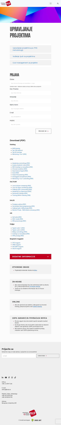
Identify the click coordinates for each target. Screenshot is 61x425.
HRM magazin (16, 245)
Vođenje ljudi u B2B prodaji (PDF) (22, 208)
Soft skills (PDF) (17, 217)
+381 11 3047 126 (7, 383)
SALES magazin (17, 248)
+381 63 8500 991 (7, 397)
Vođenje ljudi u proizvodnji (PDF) (22, 189)
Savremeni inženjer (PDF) (19, 193)
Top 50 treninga (17, 152)
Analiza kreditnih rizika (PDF (20, 165)
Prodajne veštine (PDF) (19, 204)
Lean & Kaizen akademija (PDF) (21, 186)
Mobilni (12, 120)
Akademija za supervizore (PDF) (21, 191)
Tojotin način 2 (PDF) (18, 230)
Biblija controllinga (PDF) (19, 232)
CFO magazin (16, 243)
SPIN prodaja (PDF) (18, 236)
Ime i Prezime (14, 89)
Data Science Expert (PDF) (20, 171)
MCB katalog (16, 148)
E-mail (12, 113)
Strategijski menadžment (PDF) (21, 177)
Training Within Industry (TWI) (21, 195)
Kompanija (13, 97)
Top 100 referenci (17, 150)
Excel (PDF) (15, 173)
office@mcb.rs (6, 389)
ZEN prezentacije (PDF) (19, 221)
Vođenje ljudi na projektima (24, 56)
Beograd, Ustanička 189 (9, 403)
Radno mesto (14, 105)
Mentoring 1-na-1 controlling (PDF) (22, 178)
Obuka (12, 79)
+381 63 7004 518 (7, 395)
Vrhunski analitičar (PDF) (19, 169)
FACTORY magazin (17, 247)
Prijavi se (43, 131)
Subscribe (42, 355)
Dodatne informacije (30, 257)
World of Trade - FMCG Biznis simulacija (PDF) (26, 210)
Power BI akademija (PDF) (20, 175)
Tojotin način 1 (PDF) (18, 228)
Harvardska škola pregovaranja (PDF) (23, 206)
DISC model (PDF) (17, 219)
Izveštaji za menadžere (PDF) (21, 234)
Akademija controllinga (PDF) (21, 163)
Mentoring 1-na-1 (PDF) (19, 154)
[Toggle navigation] (50, 3)
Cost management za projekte (25, 63)
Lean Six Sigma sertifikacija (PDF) (22, 187)
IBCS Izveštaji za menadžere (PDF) (22, 167)
